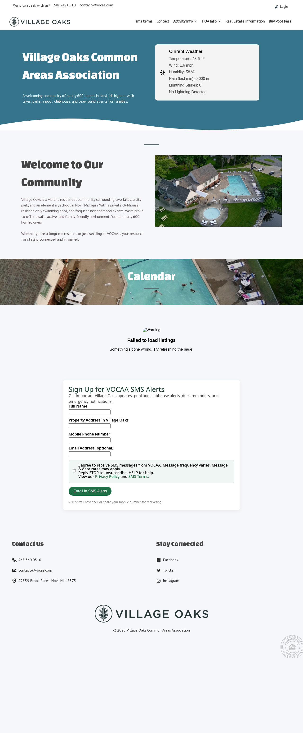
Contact (162, 21)
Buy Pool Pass (280, 21)
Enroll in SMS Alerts (90, 491)
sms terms (144, 21)
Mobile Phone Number (89, 434)
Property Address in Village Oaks (99, 420)
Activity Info (183, 21)
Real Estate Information (245, 21)
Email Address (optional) (91, 448)
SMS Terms (138, 476)
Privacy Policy (107, 476)
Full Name (78, 406)
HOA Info (209, 21)
